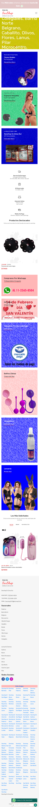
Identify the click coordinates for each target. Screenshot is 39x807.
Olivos (3, 662)
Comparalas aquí (9, 376)
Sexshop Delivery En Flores (19, 759)
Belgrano (3, 615)
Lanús (3, 658)
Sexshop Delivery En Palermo (12, 759)
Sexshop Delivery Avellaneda (19, 765)
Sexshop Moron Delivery (11, 697)
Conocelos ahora (9, 138)
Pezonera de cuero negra (8, 266)
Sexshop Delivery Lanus (18, 752)
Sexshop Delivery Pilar (25, 746)
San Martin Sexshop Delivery (26, 785)
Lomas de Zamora (6, 647)
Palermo (3, 609)
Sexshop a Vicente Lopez (12, 779)
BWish (17, 524)
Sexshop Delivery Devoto (32, 759)
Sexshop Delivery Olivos (32, 746)
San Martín (4, 665)
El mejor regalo (8, 305)
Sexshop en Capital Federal (26, 730)
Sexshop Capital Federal (4, 772)
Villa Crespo (4, 633)
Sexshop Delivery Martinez (11, 752)
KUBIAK (9, 264)
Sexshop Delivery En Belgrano (26, 759)
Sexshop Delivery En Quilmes (33, 752)
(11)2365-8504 (12, 595)
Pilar (2, 670)
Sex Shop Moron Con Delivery (33, 785)
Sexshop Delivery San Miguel (5, 746)
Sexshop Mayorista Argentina (4, 704)
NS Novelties (25, 524)
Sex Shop (11, 783)
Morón (3, 653)
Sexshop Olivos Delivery (32, 691)
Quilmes (3, 650)
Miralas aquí (8, 471)
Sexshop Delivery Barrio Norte (12, 765)
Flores (3, 630)
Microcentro (4, 618)
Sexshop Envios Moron (32, 710)
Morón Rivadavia (5, 655)
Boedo (3, 627)
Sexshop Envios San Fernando (26, 710)
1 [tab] (15, 46)
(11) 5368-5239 (12, 598)
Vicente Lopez (5, 667)
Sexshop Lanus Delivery (25, 704)
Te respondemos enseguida (12, 281)
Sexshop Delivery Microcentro (5, 752)
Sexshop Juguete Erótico (11, 710)
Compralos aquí (9, 424)
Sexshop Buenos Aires (18, 772)
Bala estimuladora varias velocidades (11, 567)
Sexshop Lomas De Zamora (18, 704)
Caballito (3, 624)
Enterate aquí (8, 329)
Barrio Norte (4, 612)
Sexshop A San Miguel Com (19, 779)
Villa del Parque (5, 621)
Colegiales (4, 639)
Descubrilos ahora (9, 62)
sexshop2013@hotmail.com (13, 601)
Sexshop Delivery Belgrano (4, 765)
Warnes (3, 636)
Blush (11, 524)
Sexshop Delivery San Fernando (19, 746)
